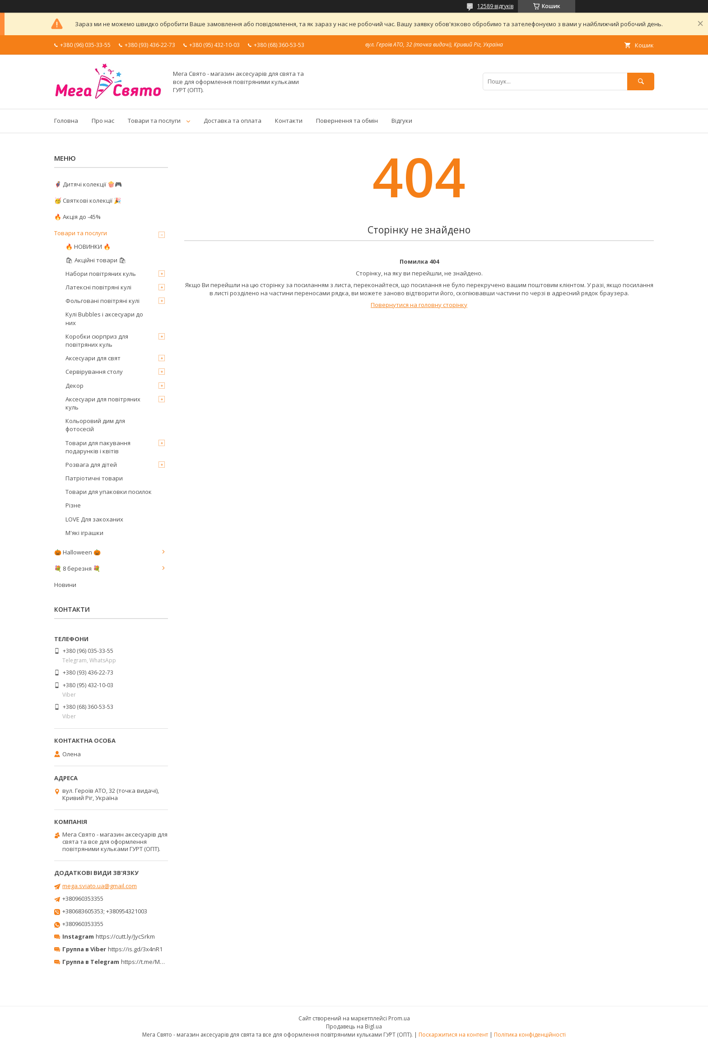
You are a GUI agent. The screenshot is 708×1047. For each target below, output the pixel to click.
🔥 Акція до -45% (77, 217)
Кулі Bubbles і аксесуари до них (104, 318)
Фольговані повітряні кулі (102, 301)
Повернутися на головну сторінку (419, 305)
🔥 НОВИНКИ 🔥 (88, 246)
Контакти (289, 120)
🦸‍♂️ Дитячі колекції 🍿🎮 (88, 184)
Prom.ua (399, 1018)
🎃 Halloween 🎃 (77, 552)
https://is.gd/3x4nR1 (135, 949)
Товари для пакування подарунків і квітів (97, 447)
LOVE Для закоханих (94, 519)
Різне (73, 505)
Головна (66, 120)
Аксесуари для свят (93, 358)
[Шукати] (640, 81)
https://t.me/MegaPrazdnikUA (161, 962)
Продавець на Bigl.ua (354, 1026)
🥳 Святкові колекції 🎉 (87, 200)
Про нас (103, 120)
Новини (65, 585)
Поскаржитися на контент (453, 1034)
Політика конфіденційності (530, 1034)
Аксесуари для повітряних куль (102, 403)
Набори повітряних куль (100, 274)
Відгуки (401, 120)
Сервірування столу (94, 372)
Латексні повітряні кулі (98, 287)
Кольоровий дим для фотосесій (95, 425)
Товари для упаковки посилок (108, 492)
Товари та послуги (154, 120)
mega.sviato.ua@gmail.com (99, 885)
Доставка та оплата (232, 120)
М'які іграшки (84, 533)
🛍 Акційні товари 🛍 (95, 260)
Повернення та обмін (347, 120)
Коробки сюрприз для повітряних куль (96, 340)
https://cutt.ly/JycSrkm (125, 936)
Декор (74, 386)
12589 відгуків (495, 6)
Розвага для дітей (91, 465)
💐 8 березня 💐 (77, 568)
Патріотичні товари (94, 478)
